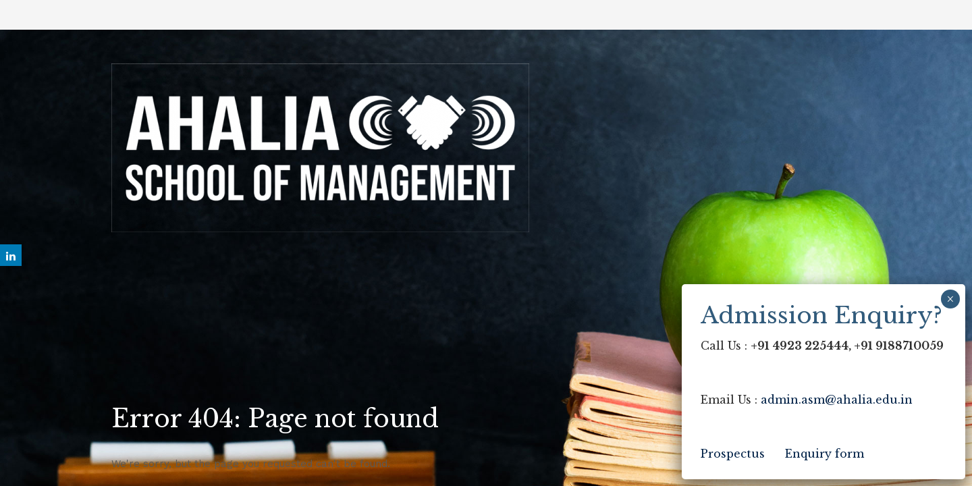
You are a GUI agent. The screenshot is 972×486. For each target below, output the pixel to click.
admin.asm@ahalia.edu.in (837, 399)
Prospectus (733, 453)
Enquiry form (824, 453)
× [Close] (950, 299)
